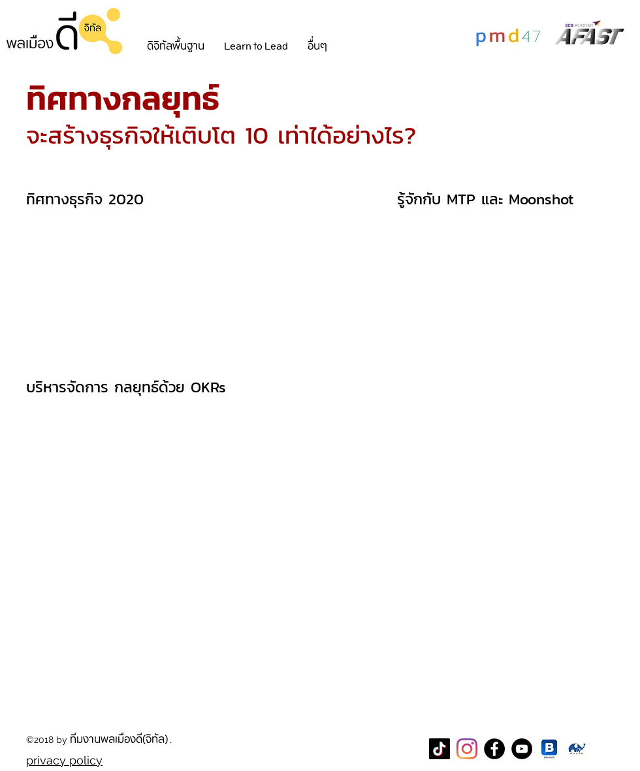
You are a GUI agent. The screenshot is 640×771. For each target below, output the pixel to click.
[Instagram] (466, 748)
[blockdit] (549, 748)
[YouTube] (521, 748)
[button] (175, 46)
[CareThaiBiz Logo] (576, 748)
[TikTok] (439, 748)
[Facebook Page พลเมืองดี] (494, 748)
